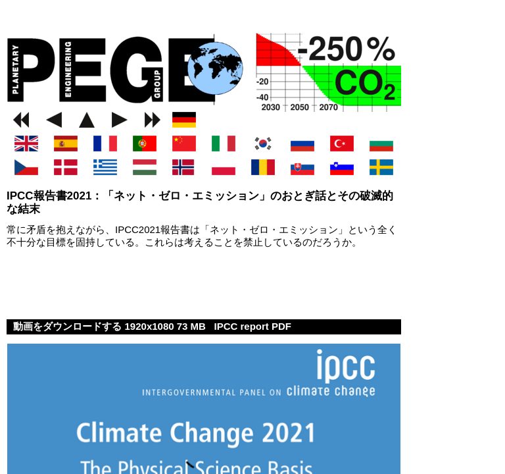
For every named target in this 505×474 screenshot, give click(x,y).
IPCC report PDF (252, 326)
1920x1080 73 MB (167, 326)
